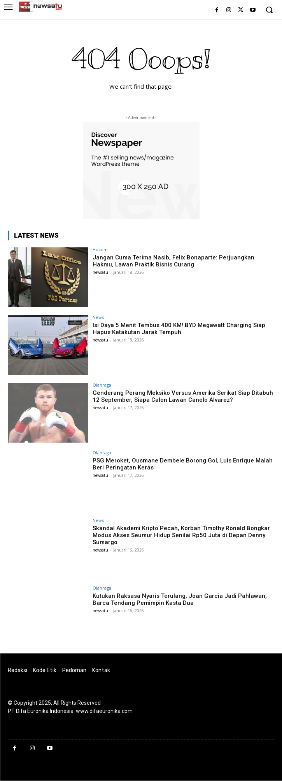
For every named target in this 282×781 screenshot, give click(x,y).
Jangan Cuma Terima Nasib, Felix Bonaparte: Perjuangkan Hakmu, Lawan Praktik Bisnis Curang (173, 261)
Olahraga (102, 385)
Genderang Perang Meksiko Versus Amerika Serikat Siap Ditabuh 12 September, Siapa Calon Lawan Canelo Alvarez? (183, 396)
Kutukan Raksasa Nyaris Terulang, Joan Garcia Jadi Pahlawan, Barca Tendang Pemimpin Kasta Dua (180, 599)
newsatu (100, 272)
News (98, 317)
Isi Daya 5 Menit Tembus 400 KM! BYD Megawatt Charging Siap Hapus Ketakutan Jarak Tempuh (179, 329)
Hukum (100, 249)
